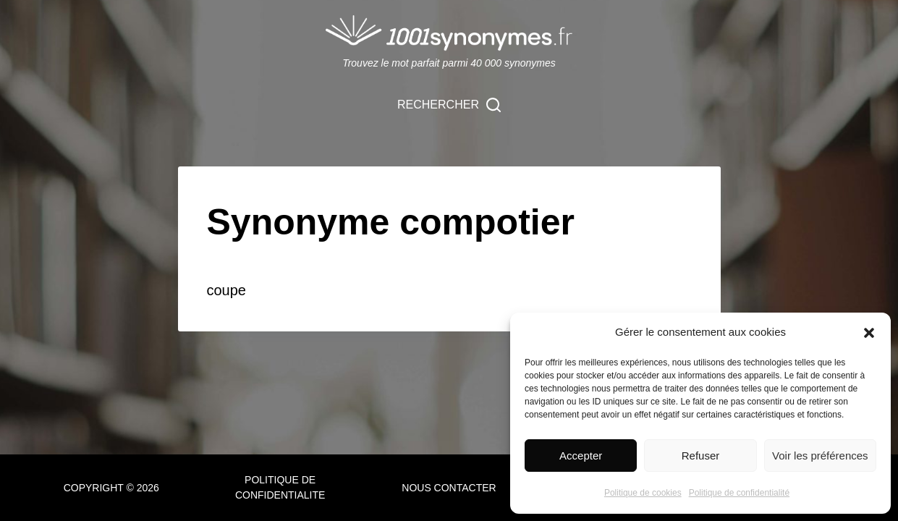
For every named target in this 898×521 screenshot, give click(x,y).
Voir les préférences (820, 455)
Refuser (701, 455)
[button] (869, 333)
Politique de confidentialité (739, 493)
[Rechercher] (449, 105)
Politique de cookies (643, 493)
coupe (227, 290)
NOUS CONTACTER (449, 488)
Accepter (580, 455)
